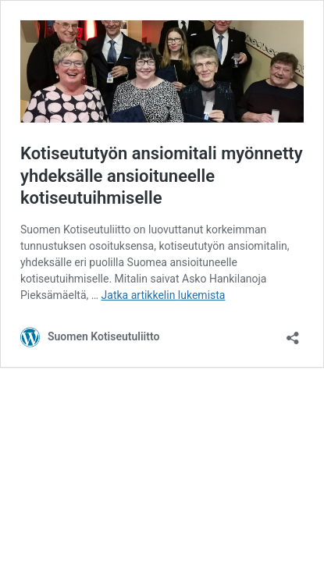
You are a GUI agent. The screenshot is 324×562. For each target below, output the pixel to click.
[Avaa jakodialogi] (293, 333)
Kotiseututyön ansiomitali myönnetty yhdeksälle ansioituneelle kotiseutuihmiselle (161, 176)
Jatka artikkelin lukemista (163, 295)
